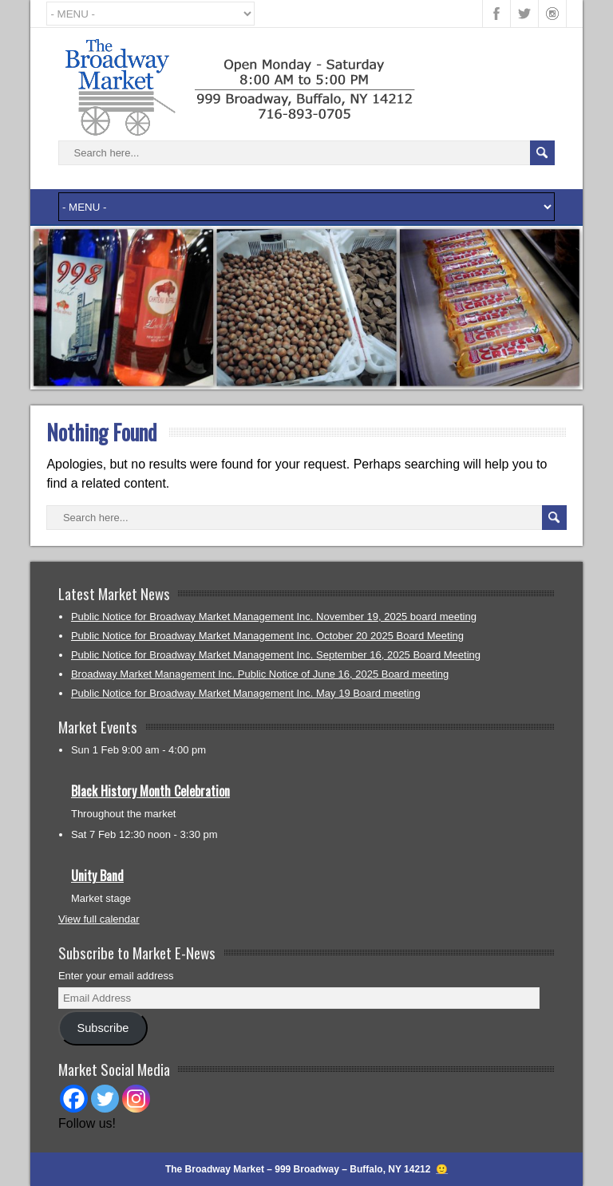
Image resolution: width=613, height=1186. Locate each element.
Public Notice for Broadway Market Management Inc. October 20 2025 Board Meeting (267, 636)
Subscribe (103, 1028)
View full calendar (99, 919)
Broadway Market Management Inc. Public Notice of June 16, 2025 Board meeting (260, 674)
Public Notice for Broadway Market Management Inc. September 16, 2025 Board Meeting (276, 655)
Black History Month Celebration (150, 791)
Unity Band (97, 875)
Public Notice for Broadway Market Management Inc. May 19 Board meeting (246, 693)
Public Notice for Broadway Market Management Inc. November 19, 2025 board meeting (274, 617)
